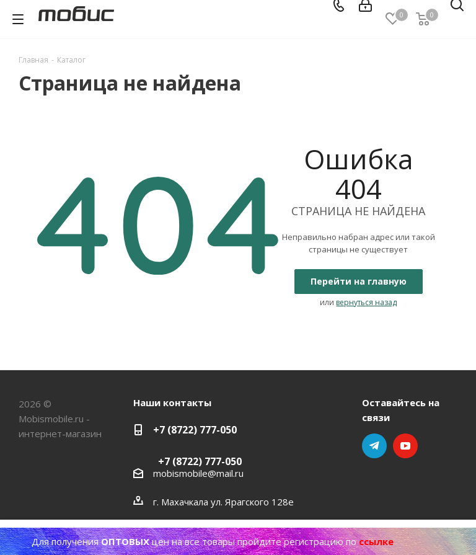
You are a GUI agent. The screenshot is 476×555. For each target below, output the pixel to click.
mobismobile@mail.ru (198, 473)
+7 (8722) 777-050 (195, 430)
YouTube (405, 445)
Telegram (374, 445)
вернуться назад (366, 302)
